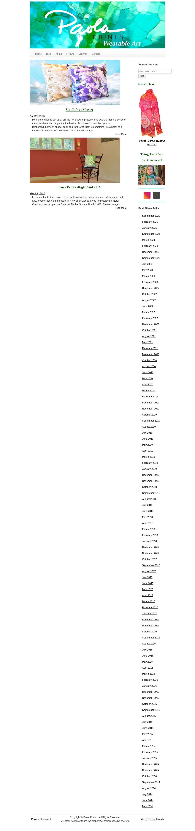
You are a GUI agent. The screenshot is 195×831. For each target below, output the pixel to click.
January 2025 (149, 228)
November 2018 (150, 481)
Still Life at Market (79, 109)
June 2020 (148, 372)
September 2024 (151, 234)
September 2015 (151, 710)
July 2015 (147, 722)
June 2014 (148, 800)
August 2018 (149, 499)
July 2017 (147, 577)
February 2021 (150, 348)
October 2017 (149, 559)
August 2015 (149, 716)
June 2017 (148, 583)
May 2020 (147, 378)
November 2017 (150, 553)
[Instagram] (147, 195)
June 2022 (148, 306)
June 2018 (148, 511)
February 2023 (150, 282)
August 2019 (149, 426)
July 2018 (147, 505)
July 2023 (147, 264)
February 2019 (150, 463)
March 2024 (148, 240)
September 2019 (151, 420)
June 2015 (148, 728)
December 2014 (150, 764)
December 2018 (150, 475)
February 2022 (150, 318)
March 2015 (148, 746)
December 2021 (150, 324)
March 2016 (148, 674)
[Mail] (156, 195)
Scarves (82, 54)
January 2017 (149, 613)
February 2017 (150, 607)
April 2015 (147, 740)
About (58, 54)
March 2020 (148, 390)
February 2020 (150, 396)
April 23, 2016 (37, 116)
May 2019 (147, 445)
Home (38, 54)
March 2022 (148, 312)
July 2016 (147, 649)
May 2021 (147, 342)
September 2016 (151, 637)
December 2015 (150, 692)
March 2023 (148, 276)
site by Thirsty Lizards (152, 819)
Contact (96, 54)
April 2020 (147, 384)
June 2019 (148, 438)
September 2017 (151, 565)
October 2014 (149, 776)
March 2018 (148, 529)
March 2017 (148, 601)
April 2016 (147, 667)
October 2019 (149, 414)
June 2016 (148, 655)
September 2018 (151, 493)
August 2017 (149, 571)
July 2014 (147, 794)
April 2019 (147, 451)
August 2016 (149, 643)
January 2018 (149, 541)
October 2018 (149, 487)
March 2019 (148, 457)
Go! (142, 76)
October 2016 (149, 631)
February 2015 (150, 752)
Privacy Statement (41, 819)
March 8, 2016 (37, 193)
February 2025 (150, 222)
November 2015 (150, 698)
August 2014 (149, 788)
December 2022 (150, 288)
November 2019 (150, 408)
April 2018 (147, 523)
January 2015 (149, 758)
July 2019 (147, 432)
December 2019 (150, 402)
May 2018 (147, 517)
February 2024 (150, 246)
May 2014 (147, 806)
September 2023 (151, 258)
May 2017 (147, 589)
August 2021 (149, 336)
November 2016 (150, 625)
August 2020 (149, 366)
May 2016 (147, 661)
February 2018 (150, 535)
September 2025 (151, 216)
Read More (121, 134)
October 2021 (149, 330)
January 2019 (149, 469)
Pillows (70, 54)
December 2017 (150, 547)
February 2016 (150, 680)
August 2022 (149, 300)
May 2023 (147, 270)
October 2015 (149, 704)
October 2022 (149, 294)
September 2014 (151, 782)
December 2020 (150, 354)
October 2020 (149, 360)
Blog (48, 54)
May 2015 (147, 734)
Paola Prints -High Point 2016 (79, 187)
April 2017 (147, 595)
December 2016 (150, 619)
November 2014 (150, 770)
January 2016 (149, 686)
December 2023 (150, 252)
